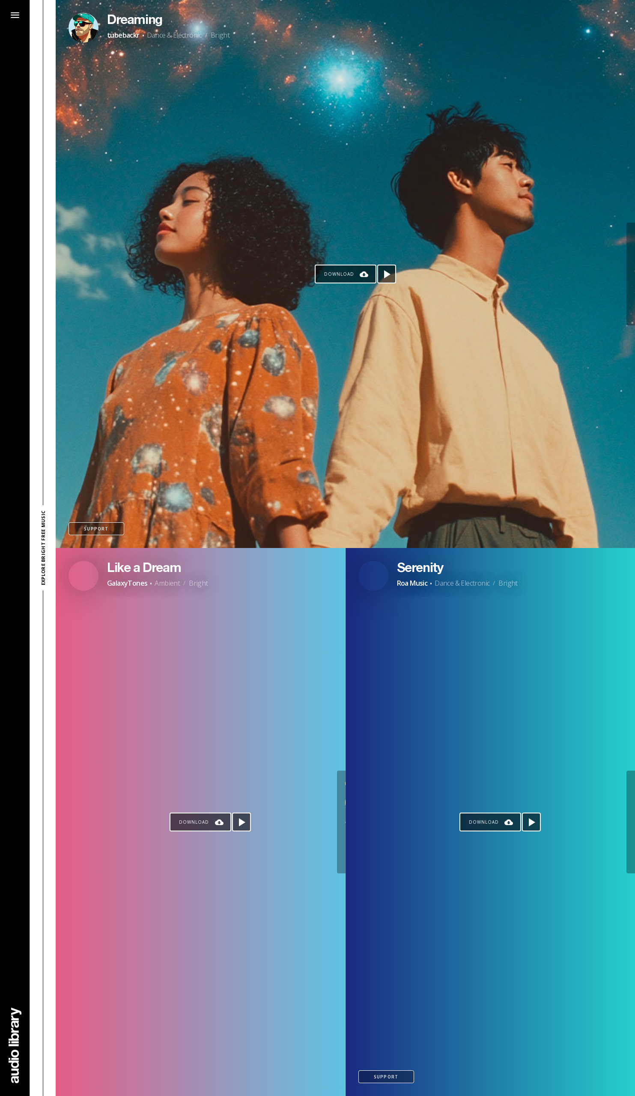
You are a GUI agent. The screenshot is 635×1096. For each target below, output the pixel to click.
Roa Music (412, 583)
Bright (220, 35)
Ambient (167, 583)
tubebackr (123, 35)
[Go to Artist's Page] (83, 28)
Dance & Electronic (174, 35)
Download (339, 274)
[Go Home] (15, 1045)
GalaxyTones (127, 583)
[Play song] (386, 274)
